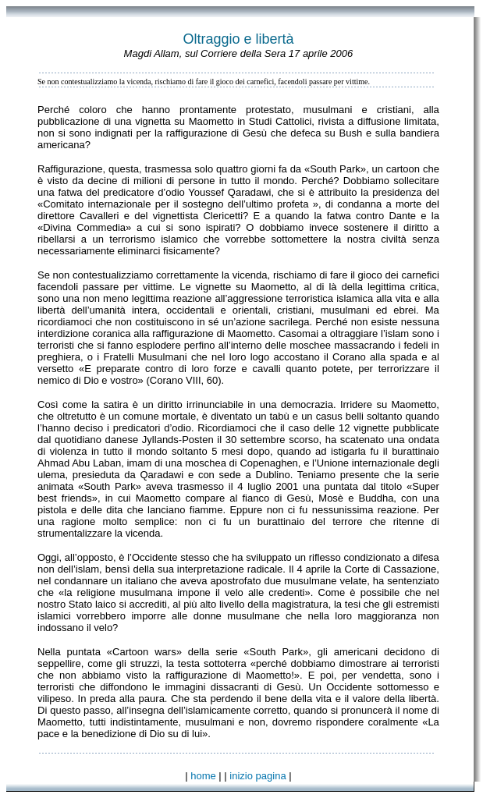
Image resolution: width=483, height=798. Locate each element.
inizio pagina (257, 776)
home (203, 776)
